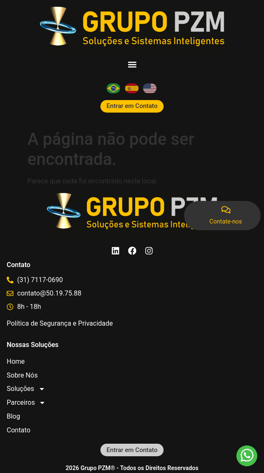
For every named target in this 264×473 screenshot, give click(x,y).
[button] (132, 65)
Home (16, 361)
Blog (13, 416)
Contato (19, 430)
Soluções (26, 389)
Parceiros (26, 403)
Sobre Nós (22, 375)
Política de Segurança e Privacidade (60, 323)
